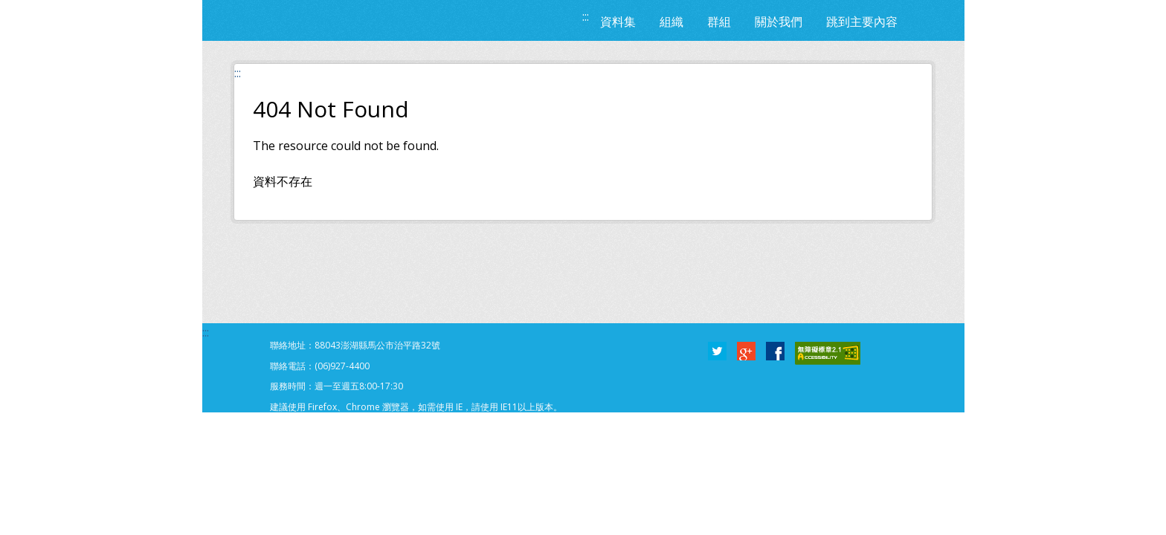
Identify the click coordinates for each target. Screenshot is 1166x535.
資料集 (618, 21)
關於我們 (778, 21)
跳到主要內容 (862, 21)
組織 (671, 21)
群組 (719, 21)
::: (585, 16)
